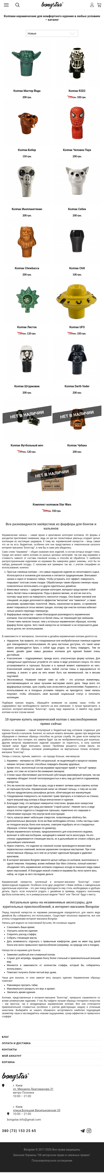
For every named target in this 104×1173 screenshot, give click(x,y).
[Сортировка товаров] (52, 33)
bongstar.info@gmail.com (24, 1119)
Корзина (8, 1062)
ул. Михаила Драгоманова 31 (33, 1089)
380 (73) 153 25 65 (19, 1131)
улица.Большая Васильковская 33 (36, 1110)
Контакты (9, 1049)
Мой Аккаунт (11, 1055)
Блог (5, 1036)
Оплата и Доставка (16, 1043)
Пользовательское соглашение (52, 1160)
